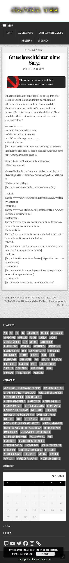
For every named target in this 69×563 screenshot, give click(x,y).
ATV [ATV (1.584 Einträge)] (25, 342)
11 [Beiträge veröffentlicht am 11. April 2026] (52, 496)
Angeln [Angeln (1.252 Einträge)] (42, 337)
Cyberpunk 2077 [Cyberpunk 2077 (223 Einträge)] (51, 401)
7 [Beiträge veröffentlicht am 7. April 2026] (17, 496)
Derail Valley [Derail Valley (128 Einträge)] (53, 406)
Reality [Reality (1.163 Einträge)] (45, 359)
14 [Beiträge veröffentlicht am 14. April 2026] (17, 503)
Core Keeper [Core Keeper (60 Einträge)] (34, 401)
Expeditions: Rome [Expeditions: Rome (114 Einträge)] (46, 414)
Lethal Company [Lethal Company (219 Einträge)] (52, 428)
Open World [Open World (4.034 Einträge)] (25, 359)
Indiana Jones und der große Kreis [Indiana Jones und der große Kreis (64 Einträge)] (22, 423)
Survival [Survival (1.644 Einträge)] (8, 372)
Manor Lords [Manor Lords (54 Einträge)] (10, 432)
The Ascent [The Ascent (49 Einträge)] (30, 454)
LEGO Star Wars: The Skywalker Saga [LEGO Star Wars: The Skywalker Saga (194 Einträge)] (22, 428)
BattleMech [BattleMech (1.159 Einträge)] (39, 346)
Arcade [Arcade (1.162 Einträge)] (52, 337)
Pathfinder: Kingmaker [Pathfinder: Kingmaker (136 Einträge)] (15, 436)
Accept (45, 554)
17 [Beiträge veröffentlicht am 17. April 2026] (43, 503)
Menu (10, 25)
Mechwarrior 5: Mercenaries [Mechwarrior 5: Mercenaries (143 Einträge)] (35, 432)
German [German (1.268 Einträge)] (23, 355)
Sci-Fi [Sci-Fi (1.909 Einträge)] (33, 364)
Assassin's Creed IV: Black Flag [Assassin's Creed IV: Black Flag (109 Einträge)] (19, 392)
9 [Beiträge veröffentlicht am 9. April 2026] (35, 496)
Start (9, 32)
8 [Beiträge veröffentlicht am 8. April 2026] (25, 496)
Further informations (22, 554)
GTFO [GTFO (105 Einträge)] (19, 419)
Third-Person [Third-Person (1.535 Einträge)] (23, 372)
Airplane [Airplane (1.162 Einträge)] (22, 337)
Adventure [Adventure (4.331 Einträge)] (9, 337)
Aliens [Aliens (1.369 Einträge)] (33, 337)
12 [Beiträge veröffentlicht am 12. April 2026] (61, 496)
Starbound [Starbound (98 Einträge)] (9, 449)
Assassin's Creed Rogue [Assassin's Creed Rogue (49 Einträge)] (50, 392)
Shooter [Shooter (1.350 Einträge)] (8, 368)
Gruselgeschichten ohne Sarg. (34, 60)
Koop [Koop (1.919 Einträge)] (51, 355)
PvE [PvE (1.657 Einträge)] (36, 359)
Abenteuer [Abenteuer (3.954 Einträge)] (32, 333)
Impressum (26, 40)
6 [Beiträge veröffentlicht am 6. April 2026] (8, 496)
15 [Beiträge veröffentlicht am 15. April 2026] (25, 503)
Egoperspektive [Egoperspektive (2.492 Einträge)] (37, 350)
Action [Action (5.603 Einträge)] (44, 333)
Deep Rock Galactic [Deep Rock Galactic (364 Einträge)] (34, 406)
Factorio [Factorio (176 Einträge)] (8, 419)
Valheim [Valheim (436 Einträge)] (42, 454)
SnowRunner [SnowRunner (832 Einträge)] (31, 445)
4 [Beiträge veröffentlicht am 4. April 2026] (52, 489)
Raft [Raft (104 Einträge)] (50, 436)
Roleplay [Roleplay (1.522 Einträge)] (56, 359)
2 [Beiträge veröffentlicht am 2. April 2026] (35, 489)
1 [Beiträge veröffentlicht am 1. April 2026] (25, 489)
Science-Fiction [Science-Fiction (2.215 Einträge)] (47, 364)
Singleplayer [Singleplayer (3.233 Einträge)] (37, 368)
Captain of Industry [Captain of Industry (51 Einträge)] (14, 401)
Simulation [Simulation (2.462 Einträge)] (21, 368)
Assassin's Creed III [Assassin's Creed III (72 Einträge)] (53, 388)
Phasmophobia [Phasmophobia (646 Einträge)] (37, 436)
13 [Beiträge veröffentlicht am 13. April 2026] (8, 503)
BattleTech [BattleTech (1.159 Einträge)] (54, 346)
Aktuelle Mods (25, 32)
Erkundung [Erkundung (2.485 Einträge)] (53, 350)
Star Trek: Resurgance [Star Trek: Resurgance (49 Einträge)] (30, 449)
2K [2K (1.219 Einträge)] (11, 333)
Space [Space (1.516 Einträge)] (49, 368)
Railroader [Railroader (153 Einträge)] (9, 441)
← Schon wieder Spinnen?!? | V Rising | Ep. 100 (29, 297)
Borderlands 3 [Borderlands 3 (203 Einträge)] (33, 397)
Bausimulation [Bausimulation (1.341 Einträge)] (11, 350)
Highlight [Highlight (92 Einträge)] (45, 419)
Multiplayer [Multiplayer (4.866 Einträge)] (10, 359)
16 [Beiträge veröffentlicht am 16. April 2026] (34, 503)
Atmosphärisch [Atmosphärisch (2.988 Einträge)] (12, 342)
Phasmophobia (35, 50)
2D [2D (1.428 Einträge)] (5, 333)
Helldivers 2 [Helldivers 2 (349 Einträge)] (31, 419)
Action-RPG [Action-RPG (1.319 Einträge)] (57, 333)
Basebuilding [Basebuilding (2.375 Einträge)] (10, 346)
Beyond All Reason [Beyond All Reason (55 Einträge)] (13, 397)
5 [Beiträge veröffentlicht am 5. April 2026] (61, 489)
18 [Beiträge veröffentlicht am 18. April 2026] (52, 503)
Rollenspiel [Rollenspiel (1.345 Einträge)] (10, 364)
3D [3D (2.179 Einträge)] (17, 333)
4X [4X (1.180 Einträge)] (23, 333)
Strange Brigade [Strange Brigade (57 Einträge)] (12, 454)
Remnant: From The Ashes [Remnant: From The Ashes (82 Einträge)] (31, 441)
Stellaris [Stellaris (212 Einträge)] (50, 449)
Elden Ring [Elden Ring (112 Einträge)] (51, 410)
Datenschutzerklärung (51, 32)
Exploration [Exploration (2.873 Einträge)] (10, 355)
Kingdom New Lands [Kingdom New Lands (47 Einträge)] (52, 423)
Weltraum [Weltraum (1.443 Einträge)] (38, 372)
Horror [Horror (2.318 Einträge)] (34, 355)
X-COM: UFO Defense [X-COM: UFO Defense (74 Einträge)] (50, 458)
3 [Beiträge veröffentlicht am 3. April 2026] (43, 489)
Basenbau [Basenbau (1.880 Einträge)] (25, 346)
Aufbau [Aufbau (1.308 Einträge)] (33, 342)
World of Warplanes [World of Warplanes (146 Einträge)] (27, 458)
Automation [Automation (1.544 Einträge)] (46, 342)
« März (7, 526)
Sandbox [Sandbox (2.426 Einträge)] (23, 364)
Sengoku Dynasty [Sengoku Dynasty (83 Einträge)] (13, 445)
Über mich (43, 40)
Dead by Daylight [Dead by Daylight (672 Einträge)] (12, 406)
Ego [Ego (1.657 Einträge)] (24, 350)
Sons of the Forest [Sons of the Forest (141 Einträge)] (51, 445)
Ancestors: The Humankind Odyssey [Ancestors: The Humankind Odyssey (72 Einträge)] (22, 388)
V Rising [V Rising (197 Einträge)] (54, 454)
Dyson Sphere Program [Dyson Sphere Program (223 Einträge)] (16, 410)
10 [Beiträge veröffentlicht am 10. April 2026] (43, 496)
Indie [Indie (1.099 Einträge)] (44, 355)
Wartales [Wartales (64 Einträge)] (9, 458)
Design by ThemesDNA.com (34, 559)
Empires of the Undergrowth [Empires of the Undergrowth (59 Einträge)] (19, 414)
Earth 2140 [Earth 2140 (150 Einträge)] (36, 410)
